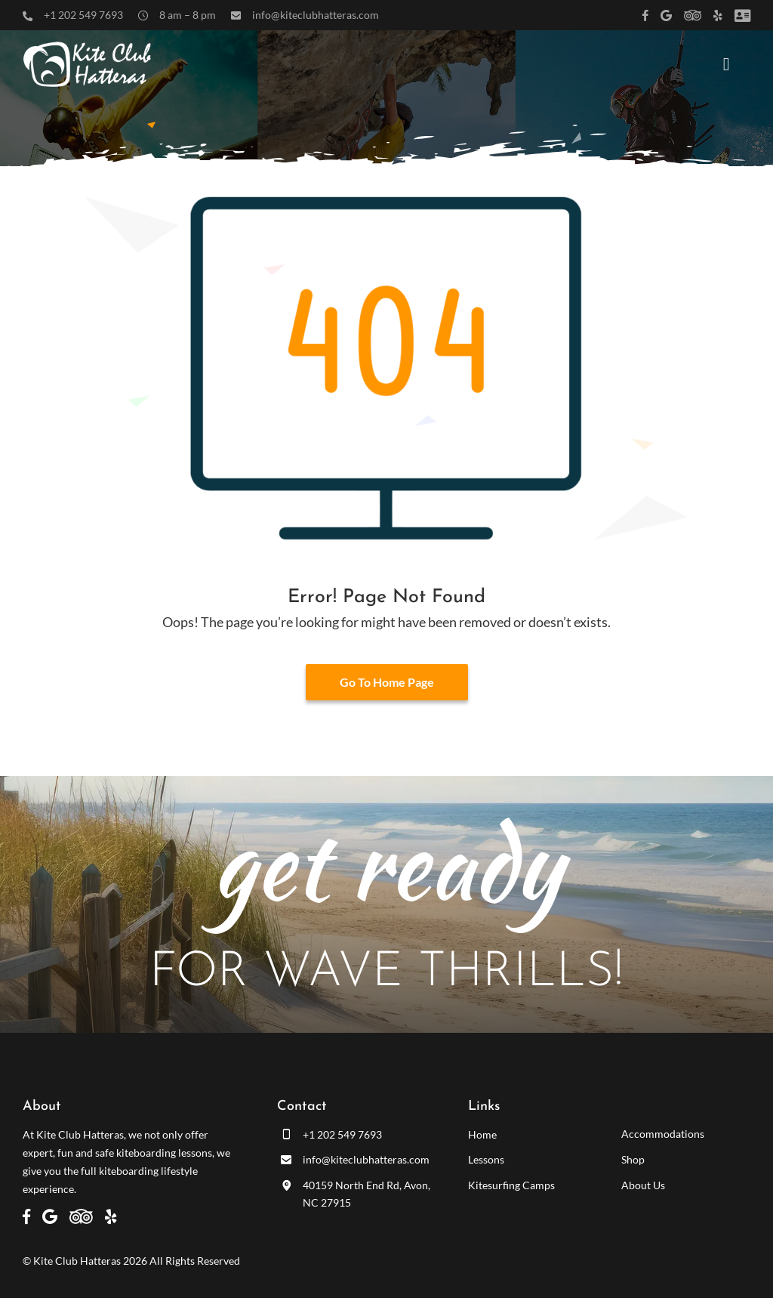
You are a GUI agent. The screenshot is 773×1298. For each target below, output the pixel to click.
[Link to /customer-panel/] (742, 15)
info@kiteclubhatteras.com (315, 14)
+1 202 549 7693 (83, 14)
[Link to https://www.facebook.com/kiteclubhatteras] (645, 15)
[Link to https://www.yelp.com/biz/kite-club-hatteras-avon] (717, 15)
